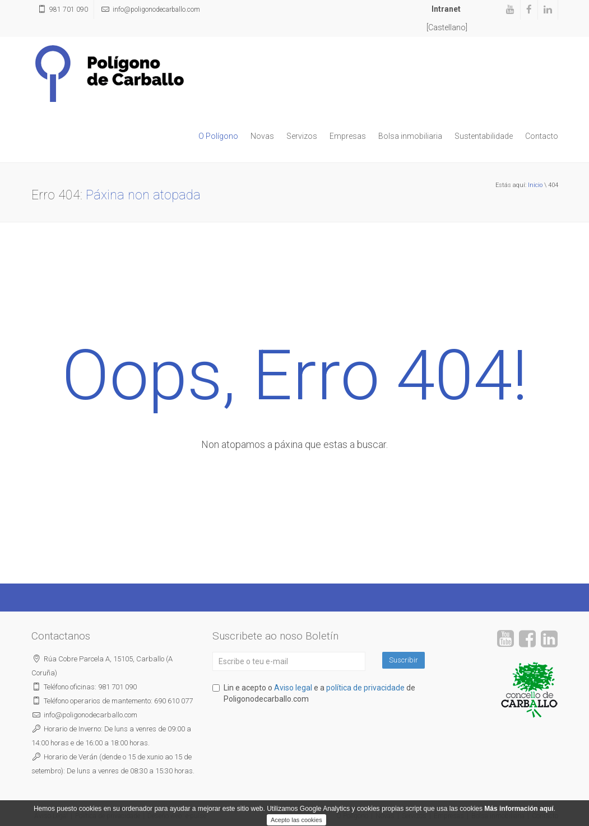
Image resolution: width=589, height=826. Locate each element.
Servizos (301, 136)
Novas (262, 136)
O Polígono (218, 136)
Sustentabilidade (483, 136)
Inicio (535, 185)
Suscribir (403, 660)
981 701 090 (68, 9)
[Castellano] (446, 27)
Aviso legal (293, 687)
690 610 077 (173, 701)
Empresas (348, 136)
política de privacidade (365, 687)
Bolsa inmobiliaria (410, 136)
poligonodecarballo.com (156, 9)
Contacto (541, 136)
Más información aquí (518, 821)
